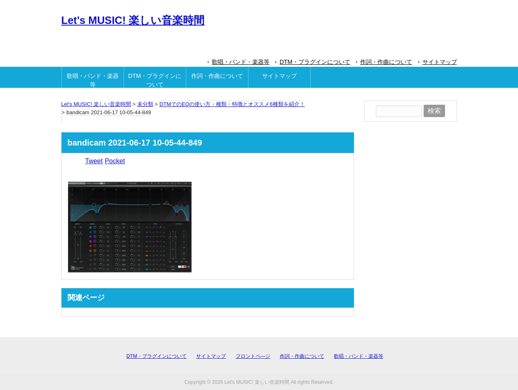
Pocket (115, 160)
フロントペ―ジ (253, 356)
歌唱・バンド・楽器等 (241, 62)
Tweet (94, 160)
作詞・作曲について (386, 62)
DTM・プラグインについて (314, 62)
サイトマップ (439, 62)
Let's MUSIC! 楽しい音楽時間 (133, 20)
